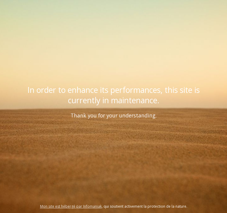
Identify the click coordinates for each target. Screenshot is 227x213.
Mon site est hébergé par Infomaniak (71, 206)
